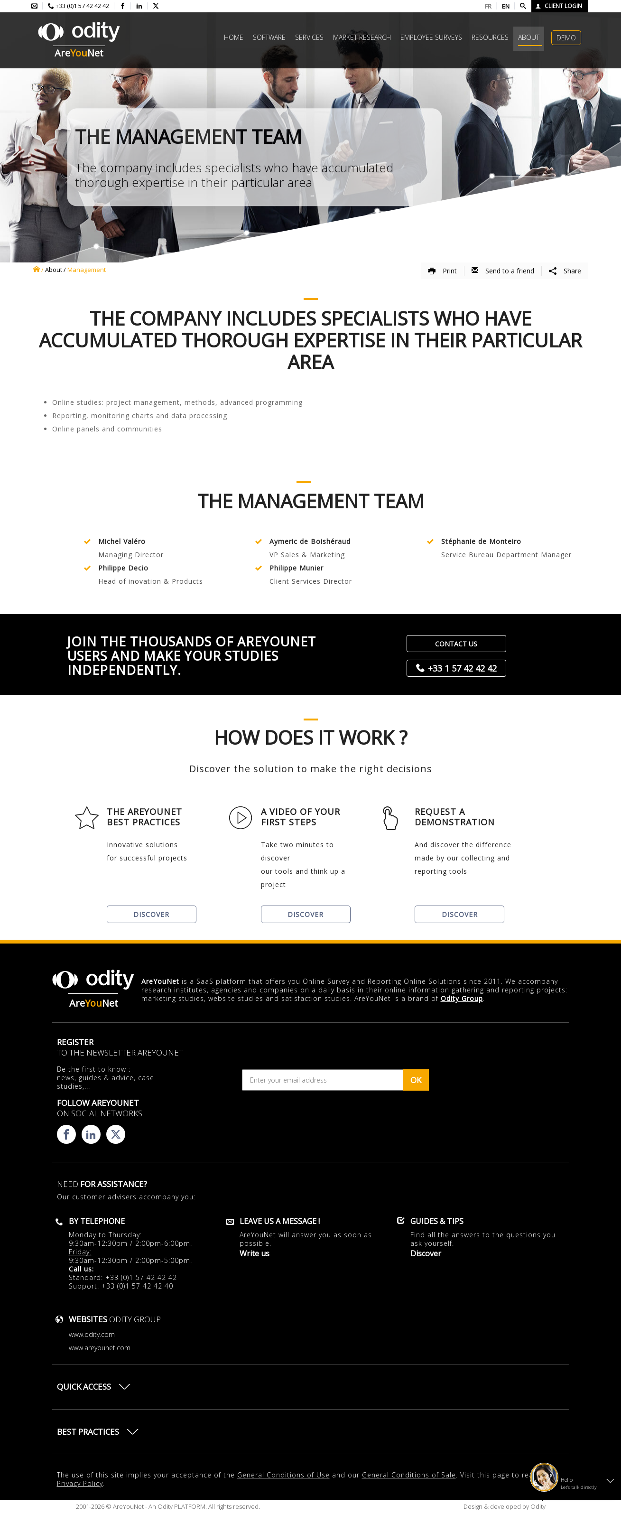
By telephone (97, 1221)
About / (55, 269)
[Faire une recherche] (523, 6)
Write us (254, 1253)
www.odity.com (92, 1334)
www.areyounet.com (99, 1347)
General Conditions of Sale (409, 1474)
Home (233, 37)
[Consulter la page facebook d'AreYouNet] (122, 6)
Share (565, 270)
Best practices (88, 1431)
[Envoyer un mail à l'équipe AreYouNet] (34, 6)
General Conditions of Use (283, 1474)
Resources (490, 37)
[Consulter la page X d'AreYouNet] (156, 6)
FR (488, 6)
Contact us (456, 643)
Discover (151, 914)
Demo (566, 37)
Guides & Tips (436, 1221)
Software (269, 37)
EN (506, 6)
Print (442, 270)
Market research (362, 37)
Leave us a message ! (280, 1221)
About (528, 37)
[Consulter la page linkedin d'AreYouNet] (139, 6)
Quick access (84, 1386)
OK (415, 1080)
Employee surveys (431, 37)
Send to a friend (503, 270)
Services (309, 37)
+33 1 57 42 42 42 (462, 668)
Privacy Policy (80, 1483)
